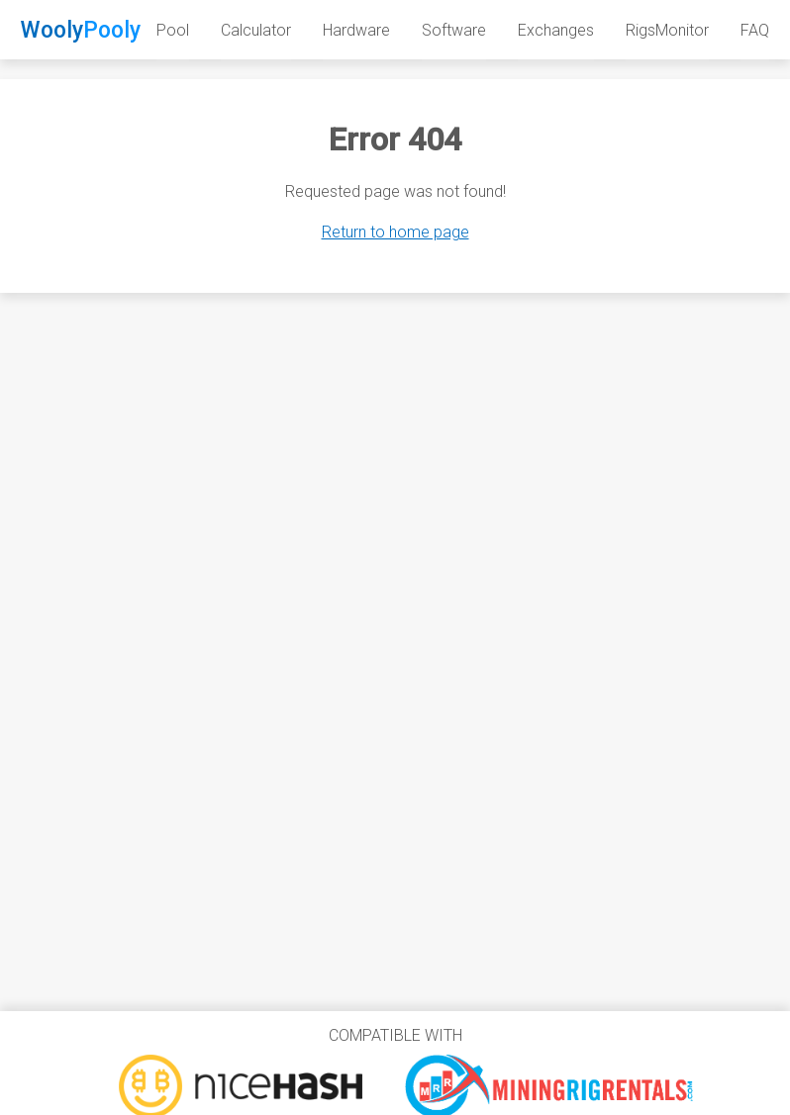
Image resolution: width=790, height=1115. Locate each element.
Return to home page (395, 232)
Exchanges (556, 30)
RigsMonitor (667, 30)
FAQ (755, 30)
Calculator (256, 30)
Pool (172, 30)
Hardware (356, 30)
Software (454, 30)
